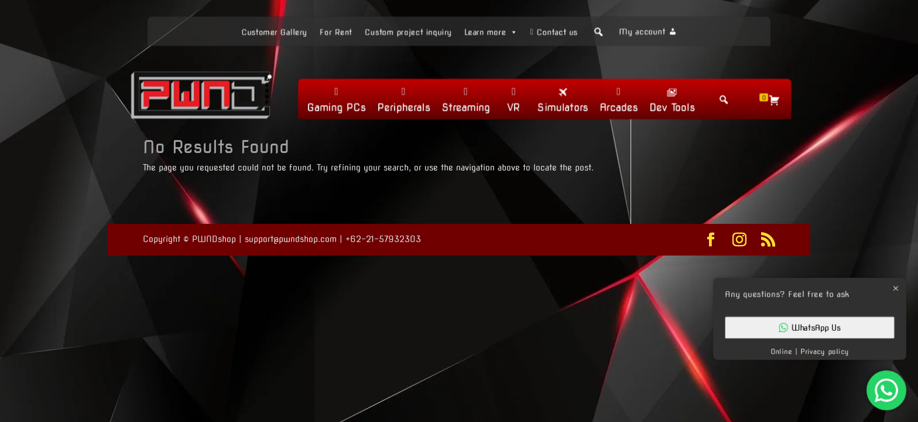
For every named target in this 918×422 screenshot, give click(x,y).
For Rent (332, 31)
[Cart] (778, 100)
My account (646, 31)
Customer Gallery (269, 31)
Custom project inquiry (406, 31)
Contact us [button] (560, 31)
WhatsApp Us (810, 327)
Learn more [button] (492, 30)
